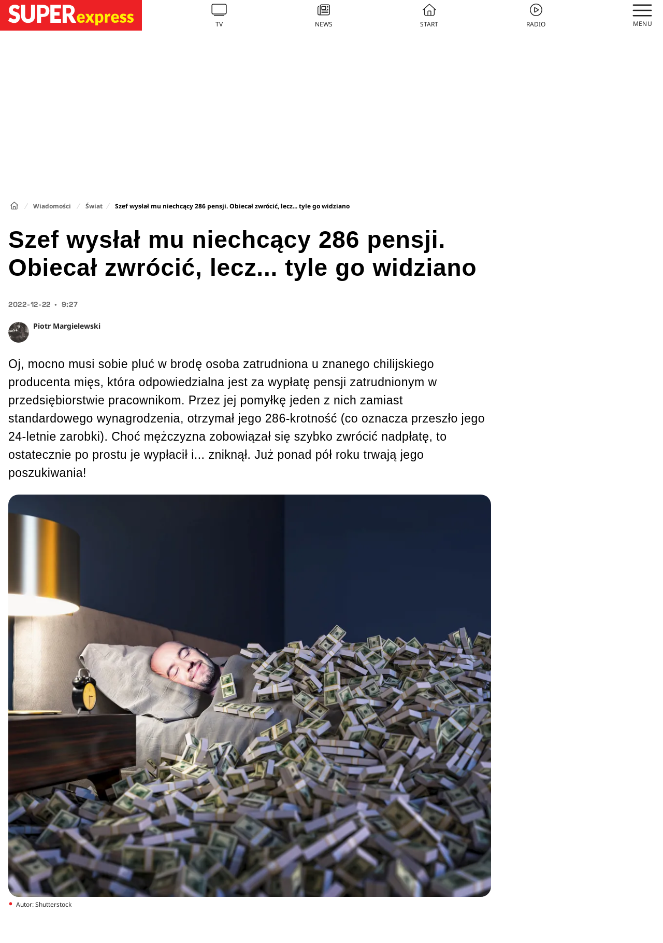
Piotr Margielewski (66, 326)
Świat (94, 206)
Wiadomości (52, 206)
